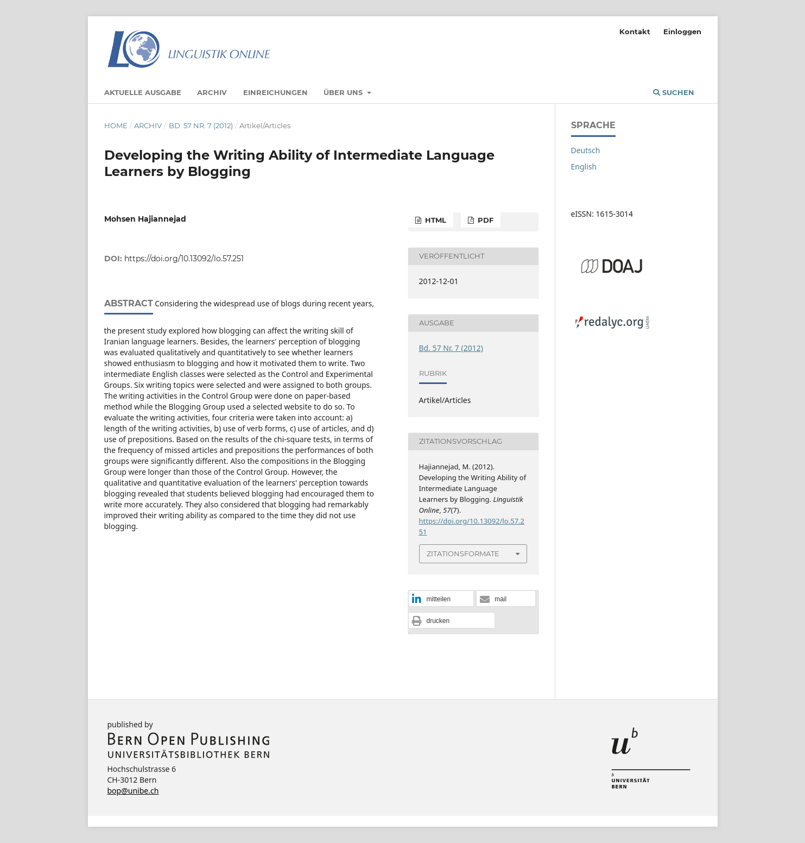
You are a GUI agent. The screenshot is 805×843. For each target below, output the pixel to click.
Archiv (212, 92)
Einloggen (682, 31)
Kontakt (634, 31)
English (584, 166)
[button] (441, 599)
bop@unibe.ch (133, 790)
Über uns (344, 92)
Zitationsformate (463, 553)
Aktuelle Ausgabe (142, 92)
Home (116, 125)
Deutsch (585, 150)
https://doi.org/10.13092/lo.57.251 (184, 258)
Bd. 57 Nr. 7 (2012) (201, 125)
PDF (484, 220)
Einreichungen (275, 92)
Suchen (673, 92)
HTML (434, 220)
